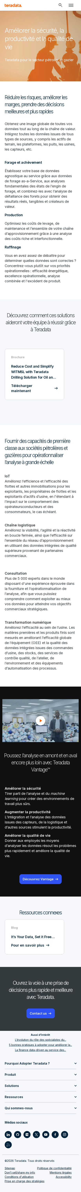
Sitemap (10, 1168)
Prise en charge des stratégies (24, 1181)
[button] (40, 720)
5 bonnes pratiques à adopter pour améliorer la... (40, 1045)
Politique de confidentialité (54, 1168)
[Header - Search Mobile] (60, 5)
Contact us (38, 1013)
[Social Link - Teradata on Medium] (27, 1134)
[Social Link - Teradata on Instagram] (64, 1134)
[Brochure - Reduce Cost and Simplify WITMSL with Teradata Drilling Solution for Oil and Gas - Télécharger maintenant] (34, 374)
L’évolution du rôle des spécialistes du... (40, 1039)
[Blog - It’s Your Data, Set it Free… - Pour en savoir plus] (34, 937)
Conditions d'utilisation (19, 1176)
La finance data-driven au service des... (40, 1050)
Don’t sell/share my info (20, 1172)
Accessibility (64, 1176)
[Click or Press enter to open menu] (71, 5)
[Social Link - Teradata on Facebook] (55, 1134)
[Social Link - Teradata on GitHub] (17, 1134)
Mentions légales (61, 1172)
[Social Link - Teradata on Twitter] (36, 1134)
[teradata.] (13, 5)
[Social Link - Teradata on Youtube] (45, 1134)
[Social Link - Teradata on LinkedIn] (8, 1134)
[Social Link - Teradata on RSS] (8, 1144)
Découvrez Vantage (38, 879)
